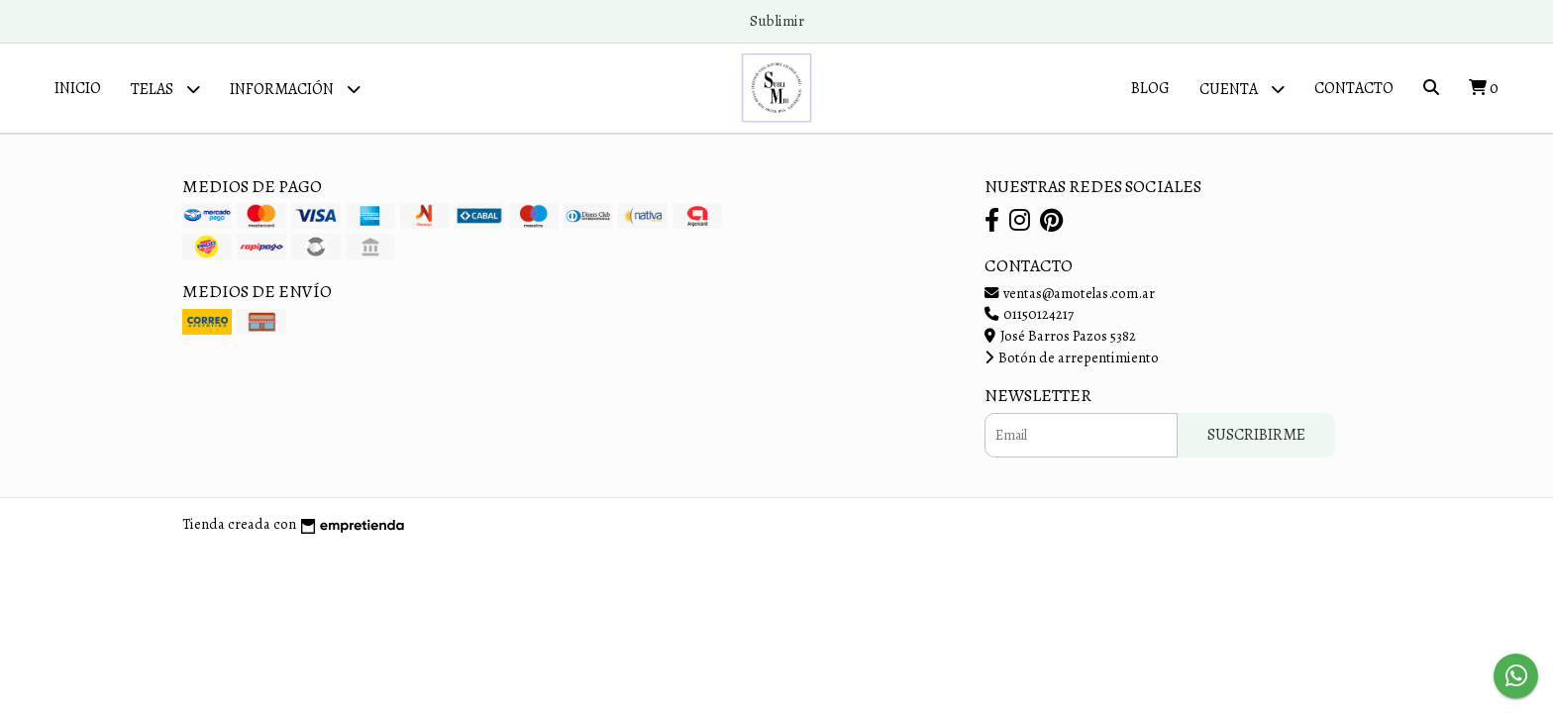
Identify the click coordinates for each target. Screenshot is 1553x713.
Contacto (1354, 88)
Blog (1150, 88)
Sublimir (777, 21)
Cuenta (1242, 89)
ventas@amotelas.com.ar (1069, 293)
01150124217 (1029, 314)
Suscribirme (1256, 435)
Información (295, 89)
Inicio (77, 88)
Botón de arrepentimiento (1071, 357)
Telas (165, 89)
